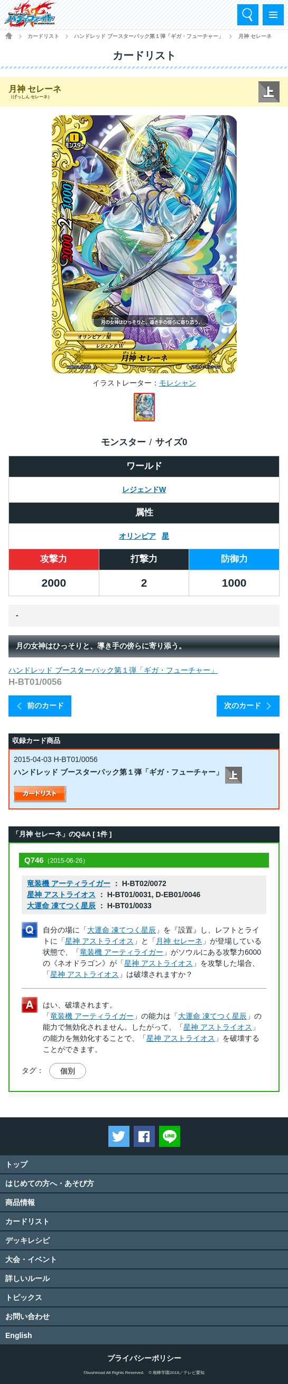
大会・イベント (31, 1259)
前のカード (45, 705)
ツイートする (118, 1136)
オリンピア (137, 536)
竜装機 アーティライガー (68, 883)
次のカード (242, 705)
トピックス (23, 1297)
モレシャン (177, 383)
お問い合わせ (27, 1316)
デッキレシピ (27, 1240)
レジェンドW (144, 489)
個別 (67, 1071)
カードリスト (43, 36)
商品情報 (20, 1202)
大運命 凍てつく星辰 (61, 905)
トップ (16, 1164)
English (18, 1335)
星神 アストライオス (61, 894)
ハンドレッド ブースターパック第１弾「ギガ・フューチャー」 (149, 36)
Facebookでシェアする (144, 1136)
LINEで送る (169, 1136)
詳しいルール (27, 1278)
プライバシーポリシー (144, 1358)
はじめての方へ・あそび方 (49, 1183)
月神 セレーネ (179, 941)
